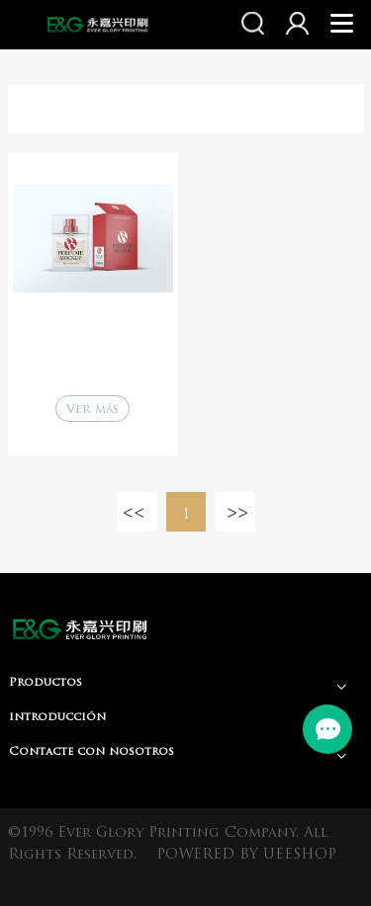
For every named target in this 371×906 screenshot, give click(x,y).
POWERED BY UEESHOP (246, 855)
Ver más (92, 410)
